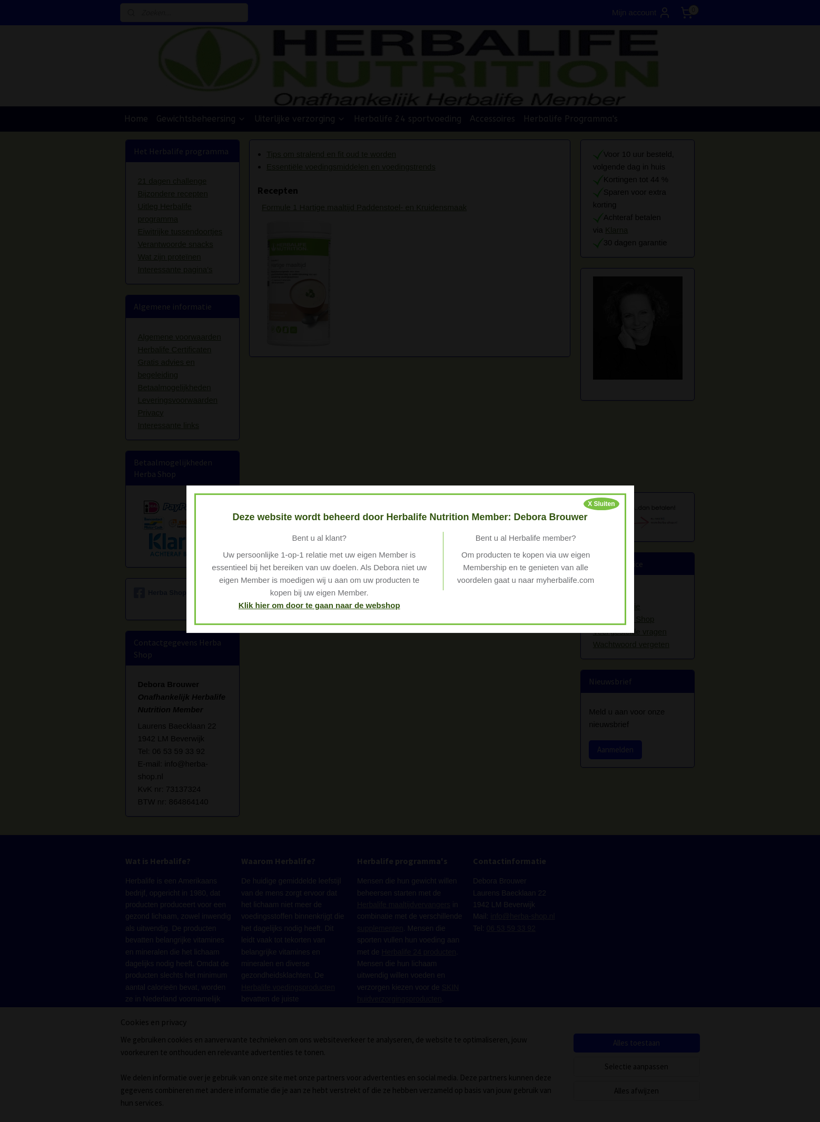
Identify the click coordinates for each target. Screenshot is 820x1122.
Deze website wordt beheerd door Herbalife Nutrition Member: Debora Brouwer (409, 517)
